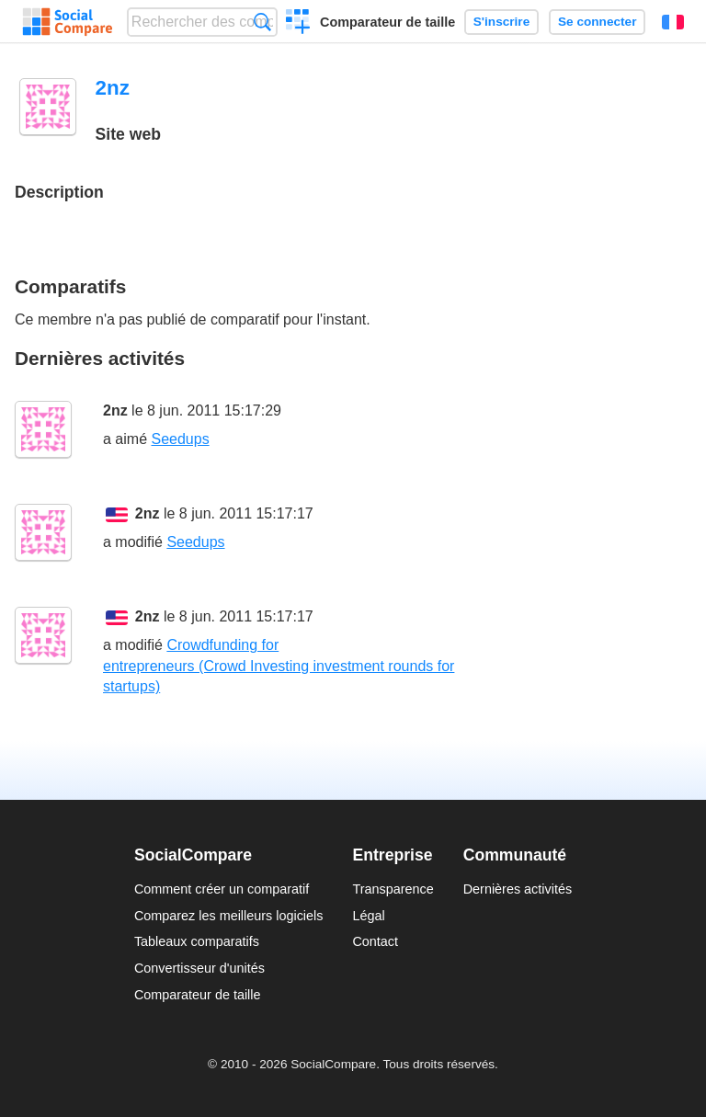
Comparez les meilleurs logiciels (229, 915)
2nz (115, 410)
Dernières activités (517, 889)
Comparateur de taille (387, 22)
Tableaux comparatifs (196, 941)
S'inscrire (501, 21)
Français (673, 22)
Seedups (180, 439)
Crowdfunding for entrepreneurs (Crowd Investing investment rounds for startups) (278, 665)
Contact (375, 941)
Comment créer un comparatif (221, 889)
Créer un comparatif (298, 24)
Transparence (392, 889)
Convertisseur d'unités (199, 968)
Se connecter (597, 21)
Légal (368, 915)
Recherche (262, 21)
